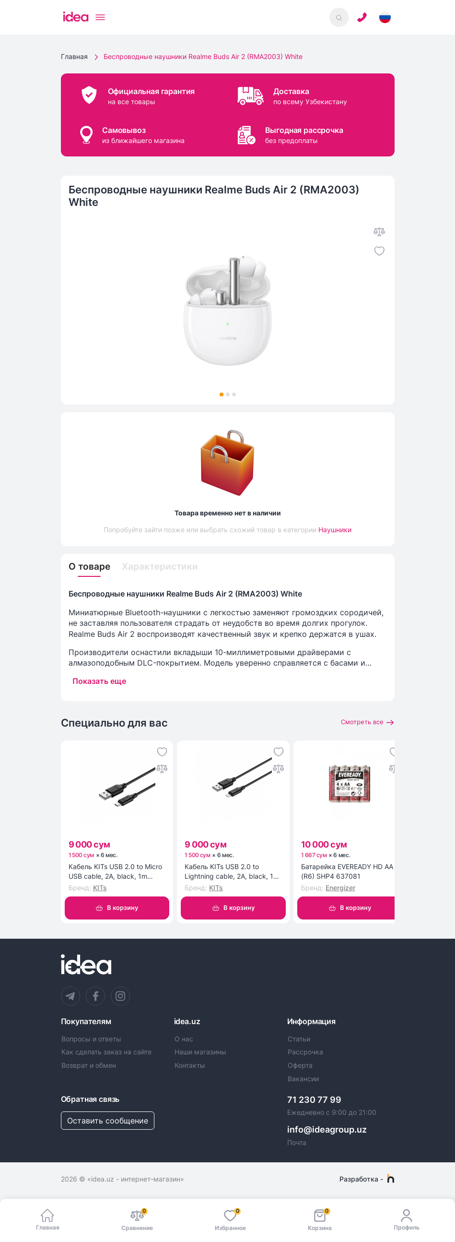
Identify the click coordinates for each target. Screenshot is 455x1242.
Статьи (299, 1040)
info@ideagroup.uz (327, 1131)
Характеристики (163, 567)
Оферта (300, 1067)
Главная (74, 56)
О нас (184, 1040)
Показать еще (99, 681)
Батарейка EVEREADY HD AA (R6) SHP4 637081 (347, 872)
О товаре (90, 567)
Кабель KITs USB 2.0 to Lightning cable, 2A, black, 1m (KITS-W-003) (232, 872)
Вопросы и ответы (91, 1040)
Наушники (334, 529)
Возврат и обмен (88, 1067)
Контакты (190, 1067)
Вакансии (303, 1080)
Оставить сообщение (107, 1122)
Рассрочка (305, 1053)
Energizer (340, 888)
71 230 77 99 (314, 1101)
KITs (100, 888)
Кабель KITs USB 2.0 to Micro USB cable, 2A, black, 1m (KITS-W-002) (115, 872)
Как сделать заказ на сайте (106, 1053)
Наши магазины (200, 1053)
